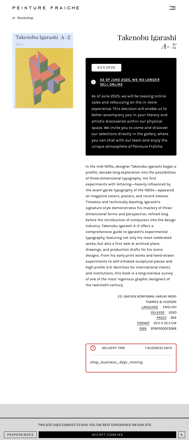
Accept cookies (107, 435)
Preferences (20, 435)
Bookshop (23, 18)
